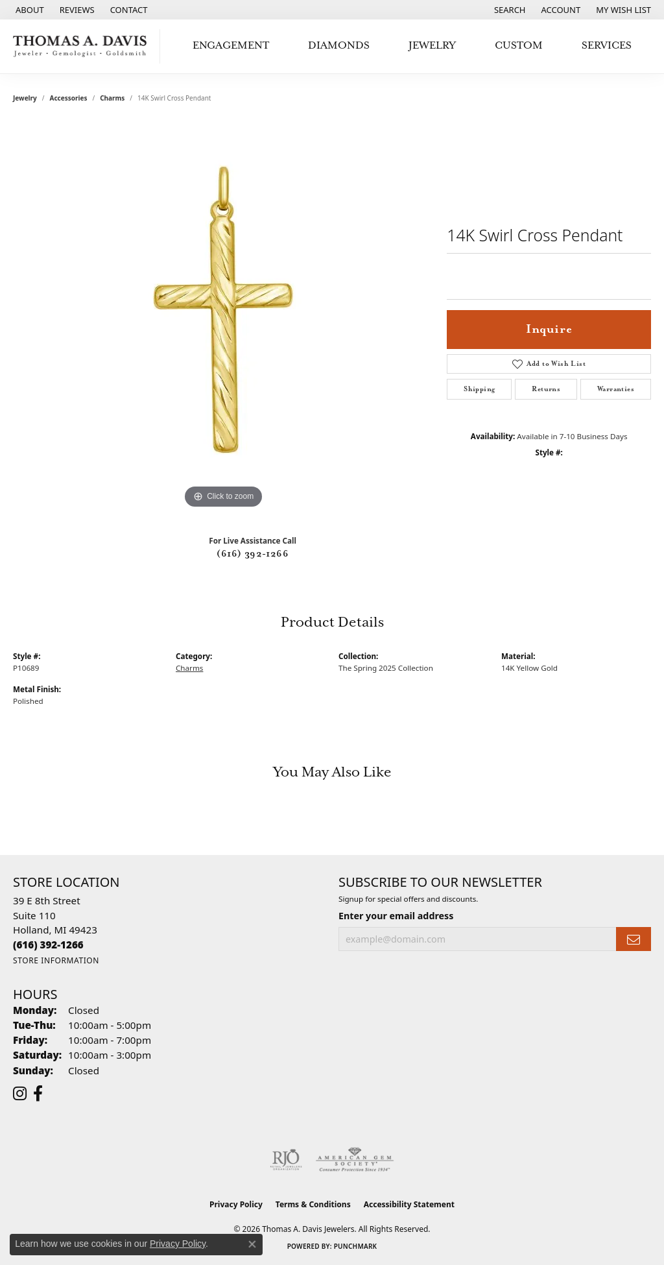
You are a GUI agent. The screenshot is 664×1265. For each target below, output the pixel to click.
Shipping (479, 389)
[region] (223, 317)
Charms (112, 97)
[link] (28, 9)
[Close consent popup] (252, 1244)
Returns (546, 389)
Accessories (69, 97)
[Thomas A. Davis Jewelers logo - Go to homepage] (83, 46)
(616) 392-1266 (253, 554)
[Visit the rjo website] (286, 1160)
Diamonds (339, 46)
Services (607, 46)
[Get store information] (56, 960)
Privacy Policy (236, 1204)
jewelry (25, 97)
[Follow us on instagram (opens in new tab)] (20, 1094)
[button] (509, 9)
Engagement (231, 46)
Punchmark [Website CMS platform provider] (355, 1246)
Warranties (615, 389)
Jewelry (432, 46)
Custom (519, 46)
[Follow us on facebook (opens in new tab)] (38, 1094)
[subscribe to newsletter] (633, 939)
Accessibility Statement (409, 1204)
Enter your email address (395, 916)
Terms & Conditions (313, 1204)
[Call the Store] (48, 944)
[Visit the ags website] (355, 1160)
